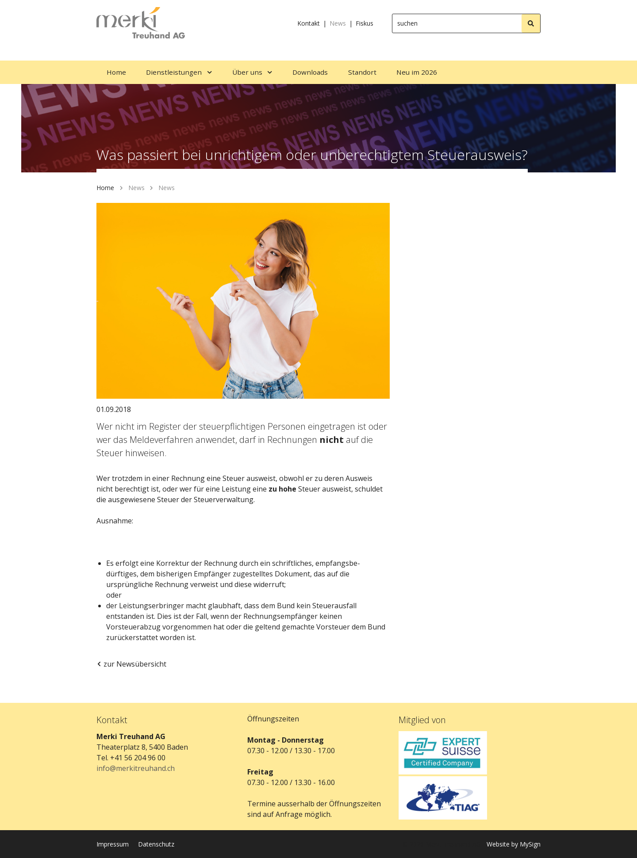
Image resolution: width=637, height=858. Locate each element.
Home (105, 187)
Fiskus (364, 23)
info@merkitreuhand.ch (135, 768)
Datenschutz (156, 844)
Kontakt (308, 23)
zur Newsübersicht (131, 663)
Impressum (112, 844)
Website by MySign (514, 844)
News (338, 23)
